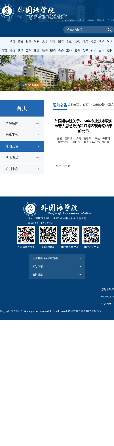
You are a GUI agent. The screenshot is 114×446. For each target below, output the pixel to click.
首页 (4, 50)
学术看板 (11, 157)
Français (90, 20)
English (70, 20)
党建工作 (11, 135)
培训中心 (11, 169)
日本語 (80, 20)
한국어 (110, 20)
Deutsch (100, 20)
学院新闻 (11, 123)
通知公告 (11, 146)
